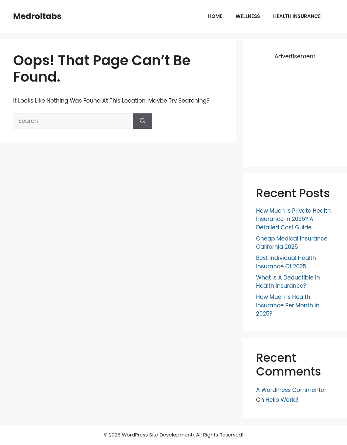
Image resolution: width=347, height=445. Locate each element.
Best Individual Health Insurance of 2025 (286, 262)
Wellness (248, 16)
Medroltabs (37, 16)
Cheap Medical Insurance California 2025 (292, 243)
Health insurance (297, 16)
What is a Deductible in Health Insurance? (288, 282)
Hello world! (282, 400)
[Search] (142, 121)
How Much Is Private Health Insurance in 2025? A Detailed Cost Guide (293, 219)
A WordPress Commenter (291, 390)
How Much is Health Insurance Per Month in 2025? (287, 305)
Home (215, 16)
